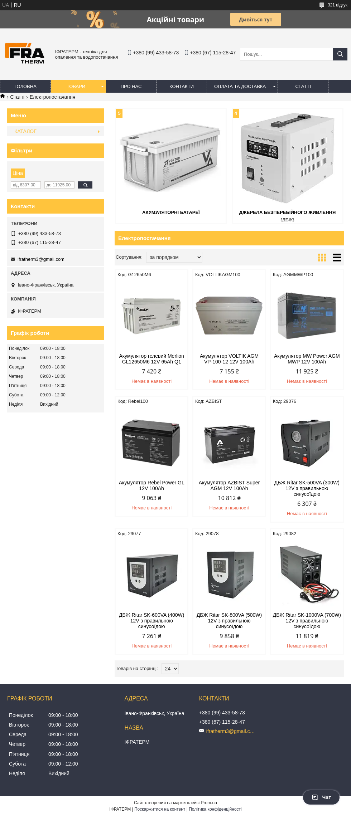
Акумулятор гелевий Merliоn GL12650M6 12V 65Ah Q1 (151, 359)
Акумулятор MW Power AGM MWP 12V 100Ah (307, 359)
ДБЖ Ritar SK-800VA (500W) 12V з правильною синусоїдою (229, 620)
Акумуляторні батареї (171, 212)
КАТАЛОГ (25, 131)
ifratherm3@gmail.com (41, 259)
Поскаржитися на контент (159, 809)
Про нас (131, 86)
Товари (76, 86)
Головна (25, 86)
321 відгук (337, 5)
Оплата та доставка (240, 86)
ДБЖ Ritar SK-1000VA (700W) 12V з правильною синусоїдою (307, 620)
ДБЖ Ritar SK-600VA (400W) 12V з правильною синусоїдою (151, 620)
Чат (321, 797)
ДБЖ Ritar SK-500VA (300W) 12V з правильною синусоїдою (307, 488)
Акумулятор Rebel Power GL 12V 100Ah (151, 485)
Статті (303, 86)
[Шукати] (340, 54)
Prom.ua (209, 802)
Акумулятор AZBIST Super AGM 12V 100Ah (229, 485)
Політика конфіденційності (215, 809)
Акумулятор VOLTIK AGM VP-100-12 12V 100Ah (229, 359)
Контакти (181, 86)
